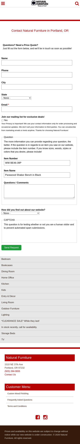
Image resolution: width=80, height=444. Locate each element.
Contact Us (10, 374)
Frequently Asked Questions (20, 400)
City (3, 82)
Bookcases (6, 265)
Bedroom (6, 259)
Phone (4, 70)
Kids (3, 290)
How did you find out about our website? (23, 210)
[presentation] (25, 235)
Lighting (5, 315)
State (4, 94)
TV (2, 339)
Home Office (7, 277)
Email (5, 105)
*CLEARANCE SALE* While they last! (20, 321)
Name (4, 58)
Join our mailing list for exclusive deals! (22, 117)
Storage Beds (8, 333)
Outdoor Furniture (10, 308)
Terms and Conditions (17, 406)
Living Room (7, 302)
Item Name (9, 170)
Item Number (11, 158)
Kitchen (5, 284)
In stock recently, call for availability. (19, 327)
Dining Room (7, 271)
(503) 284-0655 (12, 371)
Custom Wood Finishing (18, 393)
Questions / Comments (16, 182)
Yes (6, 120)
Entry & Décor (8, 296)
